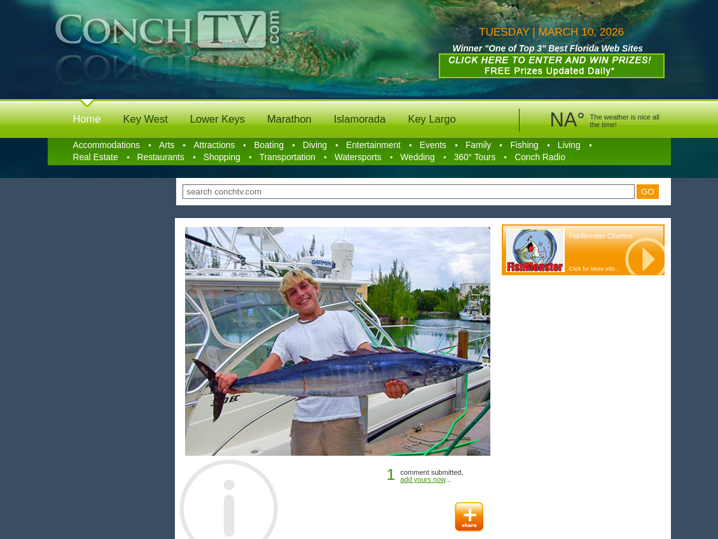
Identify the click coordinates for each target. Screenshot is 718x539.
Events (433, 145)
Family (479, 145)
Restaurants (160, 157)
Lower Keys (217, 119)
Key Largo (431, 119)
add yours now (422, 479)
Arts (166, 145)
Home (87, 119)
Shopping (222, 157)
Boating (269, 145)
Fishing (524, 145)
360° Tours (475, 157)
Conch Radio (539, 157)
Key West (145, 119)
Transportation (287, 157)
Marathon (289, 119)
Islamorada (360, 119)
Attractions (214, 145)
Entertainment (373, 145)
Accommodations (106, 145)
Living (569, 145)
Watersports (358, 157)
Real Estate (95, 157)
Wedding (418, 157)
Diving (315, 145)
